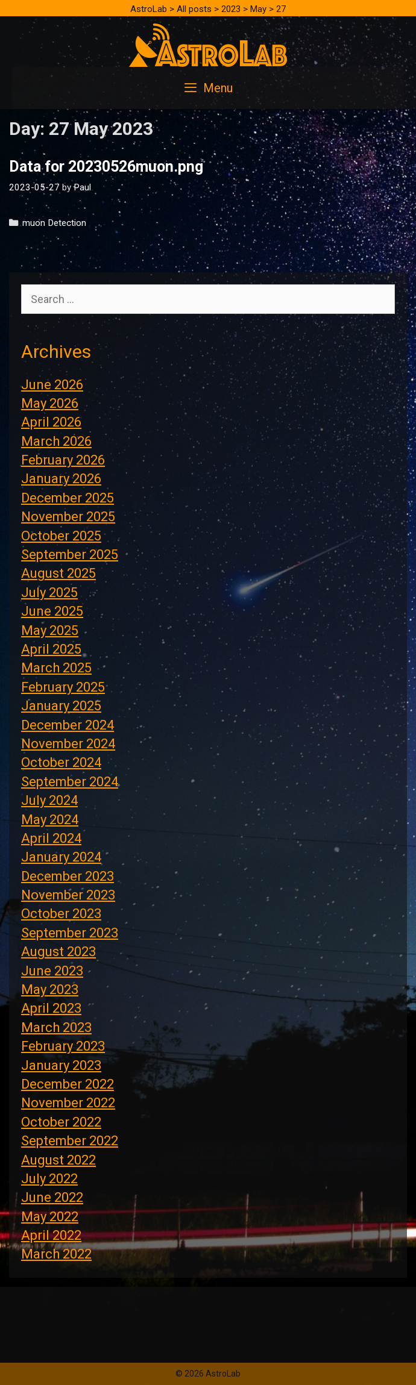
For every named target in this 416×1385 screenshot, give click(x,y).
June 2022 (52, 1197)
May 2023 (49, 989)
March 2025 (56, 667)
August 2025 (58, 573)
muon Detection (54, 222)
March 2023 (56, 1027)
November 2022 (68, 1102)
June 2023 (52, 970)
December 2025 (67, 497)
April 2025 (51, 649)
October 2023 (61, 913)
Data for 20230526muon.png (106, 166)
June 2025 (52, 611)
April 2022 (51, 1235)
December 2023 (67, 876)
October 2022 (61, 1122)
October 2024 (61, 762)
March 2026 (56, 441)
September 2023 (69, 932)
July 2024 (49, 800)
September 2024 (69, 781)
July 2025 (49, 592)
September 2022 (69, 1140)
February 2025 (63, 687)
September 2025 (69, 554)
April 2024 (51, 838)
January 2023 (61, 1065)
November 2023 (68, 894)
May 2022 (49, 1216)
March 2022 (56, 1254)
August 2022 (58, 1160)
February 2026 (63, 459)
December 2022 (67, 1084)
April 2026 (51, 422)
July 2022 (49, 1178)
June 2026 (52, 384)
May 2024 (49, 819)
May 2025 (49, 630)
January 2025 (61, 705)
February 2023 (63, 1046)
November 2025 (68, 516)
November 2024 (68, 743)
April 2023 (51, 1008)
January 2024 (61, 856)
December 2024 (67, 725)
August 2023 (58, 951)
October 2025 (61, 535)
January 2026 (61, 478)
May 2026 (49, 403)
